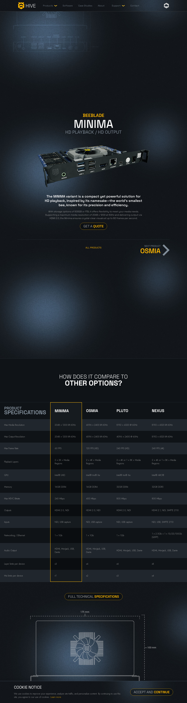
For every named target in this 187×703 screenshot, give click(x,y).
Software (68, 5)
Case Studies (85, 5)
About (101, 5)
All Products (93, 247)
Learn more (56, 697)
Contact (134, 5)
